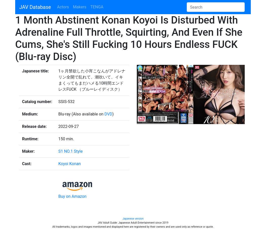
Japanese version (132, 218)
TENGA (96, 7)
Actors (63, 7)
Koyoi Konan (69, 163)
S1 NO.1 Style (70, 151)
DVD (108, 114)
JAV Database (35, 7)
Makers (79, 7)
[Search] (216, 7)
